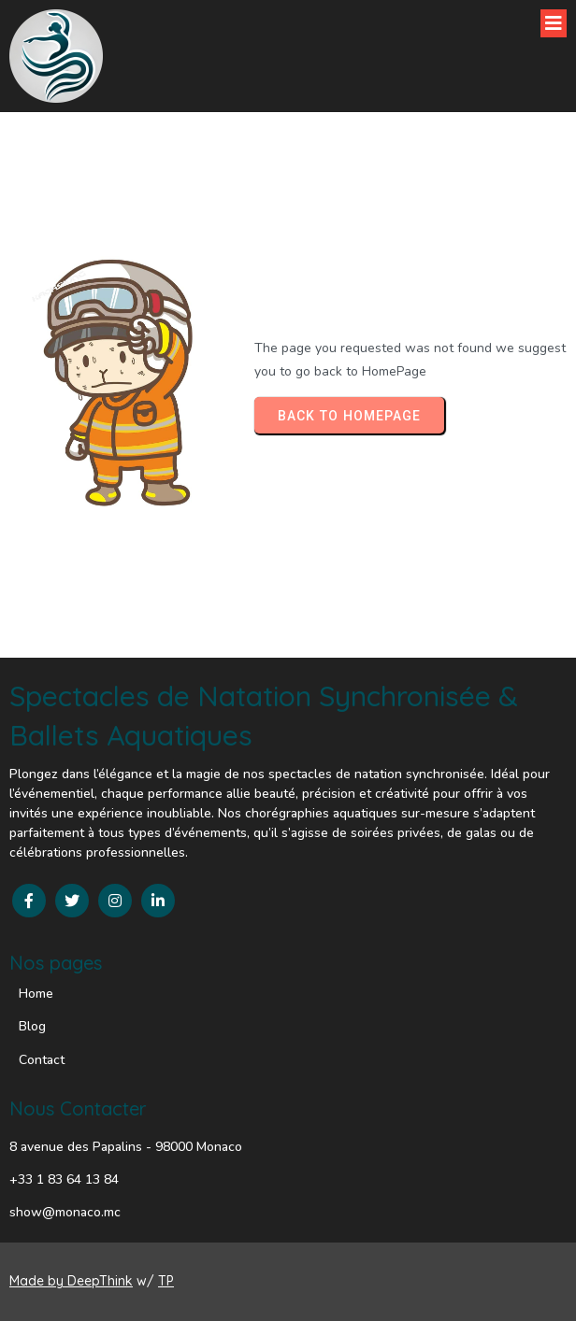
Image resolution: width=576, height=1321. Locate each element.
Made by (38, 1280)
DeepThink (100, 1280)
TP (166, 1280)
